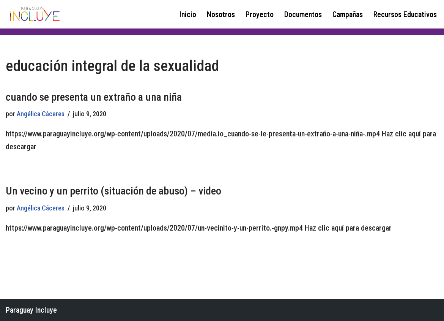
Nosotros (221, 14)
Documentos (303, 14)
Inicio (187, 14)
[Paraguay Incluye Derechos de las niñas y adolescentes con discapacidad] (34, 14)
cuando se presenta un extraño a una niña (94, 97)
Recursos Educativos (405, 14)
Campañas (347, 14)
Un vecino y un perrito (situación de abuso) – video (113, 191)
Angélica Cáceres (41, 114)
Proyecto (260, 14)
